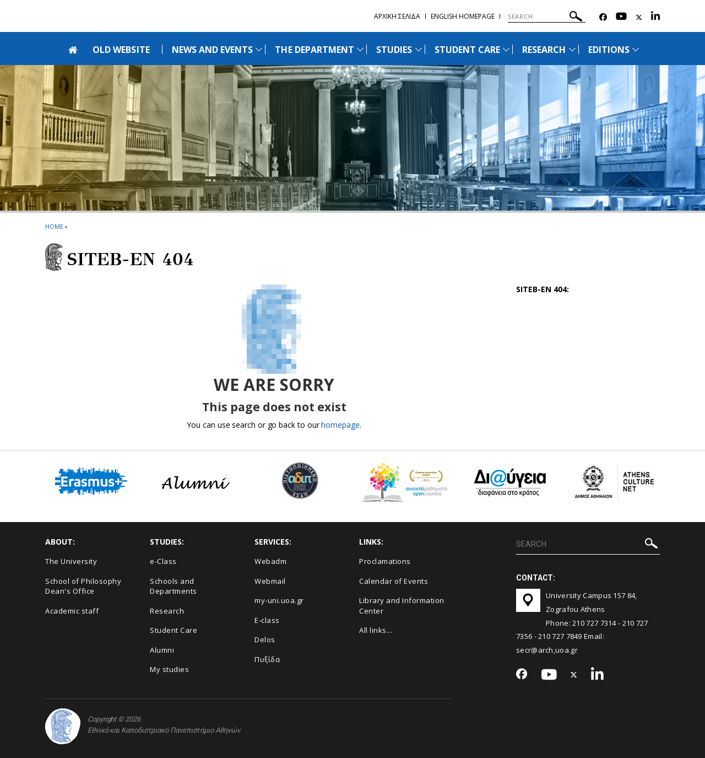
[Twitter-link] (639, 17)
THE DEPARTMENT (314, 50)
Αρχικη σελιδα (397, 16)
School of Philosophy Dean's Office (83, 586)
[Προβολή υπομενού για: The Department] (360, 49)
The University (71, 561)
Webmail (270, 581)
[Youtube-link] (621, 17)
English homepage (463, 16)
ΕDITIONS (609, 50)
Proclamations (385, 561)
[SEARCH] (546, 16)
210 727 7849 (560, 636)
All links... (375, 630)
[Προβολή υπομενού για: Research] (572, 49)
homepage (340, 425)
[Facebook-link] (603, 17)
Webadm (270, 561)
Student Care (173, 630)
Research (167, 611)
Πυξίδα (267, 659)
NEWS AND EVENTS (212, 50)
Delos (264, 639)
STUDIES (394, 50)
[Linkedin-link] (655, 17)
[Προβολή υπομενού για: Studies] (419, 49)
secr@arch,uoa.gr (547, 650)
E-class (267, 620)
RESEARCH (544, 50)
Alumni (162, 650)
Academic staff (72, 611)
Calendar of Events (393, 581)
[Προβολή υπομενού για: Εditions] (636, 49)
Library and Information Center (401, 605)
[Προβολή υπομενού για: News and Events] (259, 49)
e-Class (163, 561)
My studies (169, 669)
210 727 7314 (594, 623)
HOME (54, 226)
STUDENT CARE (468, 50)
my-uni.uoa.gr (279, 600)
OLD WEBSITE (121, 50)
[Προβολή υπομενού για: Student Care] (506, 49)
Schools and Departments (173, 586)
